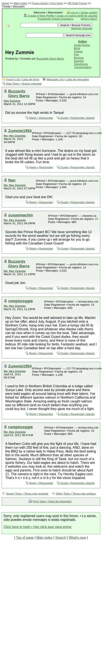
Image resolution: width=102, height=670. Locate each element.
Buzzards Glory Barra (50, 58)
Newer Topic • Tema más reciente (27, 493)
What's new (77, 537)
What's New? (89, 18)
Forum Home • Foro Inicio (47, 3)
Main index (44, 537)
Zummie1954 (19, 131)
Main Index (20, 3)
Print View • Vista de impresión (52, 501)
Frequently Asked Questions (55, 18)
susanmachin (20, 215)
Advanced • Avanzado (81, 28)
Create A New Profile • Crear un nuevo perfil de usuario (62, 15)
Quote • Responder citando (77, 117)
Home (5, 3)
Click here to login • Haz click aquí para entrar (38, 527)
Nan (12, 180)
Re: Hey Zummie (15, 135)
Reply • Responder (41, 117)
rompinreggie (20, 301)
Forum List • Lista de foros (22, 79)
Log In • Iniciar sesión (83, 12)
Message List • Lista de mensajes (68, 79)
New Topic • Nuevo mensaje (24, 83)
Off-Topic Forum (77, 3)
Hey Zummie (12, 100)
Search (60, 537)
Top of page (25, 537)
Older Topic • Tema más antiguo (76, 493)
